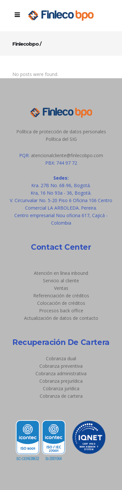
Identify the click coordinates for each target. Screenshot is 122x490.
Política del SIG (61, 139)
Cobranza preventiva (61, 366)
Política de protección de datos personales (61, 131)
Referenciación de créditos (61, 295)
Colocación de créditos (61, 303)
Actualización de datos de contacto (61, 318)
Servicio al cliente (61, 280)
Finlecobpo (25, 44)
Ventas (61, 288)
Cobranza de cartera (61, 396)
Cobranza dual (61, 358)
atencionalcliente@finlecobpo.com (67, 155)
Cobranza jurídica (61, 388)
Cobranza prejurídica (61, 381)
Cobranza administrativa (61, 373)
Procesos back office (61, 310)
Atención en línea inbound (61, 273)
